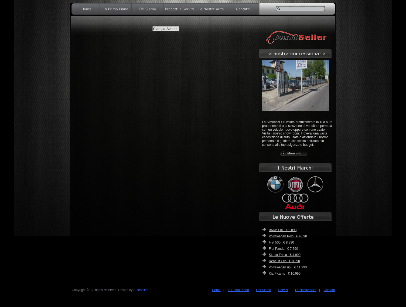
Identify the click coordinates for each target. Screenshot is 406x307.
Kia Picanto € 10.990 (285, 273)
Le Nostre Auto (305, 290)
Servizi (283, 290)
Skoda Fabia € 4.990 (285, 255)
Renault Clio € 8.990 (284, 261)
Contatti (329, 290)
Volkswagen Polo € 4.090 (288, 236)
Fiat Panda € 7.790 (283, 249)
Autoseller (140, 290)
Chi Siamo (263, 290)
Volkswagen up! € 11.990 (288, 267)
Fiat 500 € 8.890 (281, 242)
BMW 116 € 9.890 (283, 230)
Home (216, 290)
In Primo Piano (238, 290)
